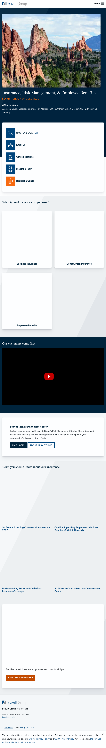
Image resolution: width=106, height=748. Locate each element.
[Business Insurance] (27, 239)
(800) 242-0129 (27, 727)
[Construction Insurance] (79, 239)
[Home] (14, 702)
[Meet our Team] (53, 169)
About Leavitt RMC (41, 445)
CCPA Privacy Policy (64, 739)
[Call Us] (53, 133)
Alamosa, (7, 109)
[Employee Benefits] (27, 301)
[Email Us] (53, 145)
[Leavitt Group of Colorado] (14, 3)
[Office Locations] (53, 157)
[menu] (102, 4)
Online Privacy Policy (39, 739)
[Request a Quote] (53, 181)
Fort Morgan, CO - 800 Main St (52, 109)
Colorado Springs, (28, 109)
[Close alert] (103, 734)
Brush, (15, 109)
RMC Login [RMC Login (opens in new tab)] (18, 445)
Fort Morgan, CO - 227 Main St (82, 109)
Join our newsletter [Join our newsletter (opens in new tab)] (20, 677)
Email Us (8, 727)
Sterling (6, 112)
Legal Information (9, 717)
